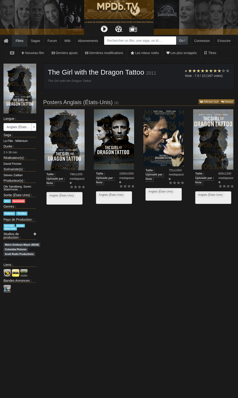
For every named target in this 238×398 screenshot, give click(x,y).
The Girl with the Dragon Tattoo (96, 72)
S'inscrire (224, 41)
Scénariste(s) (13, 169)
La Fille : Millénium (15, 141)
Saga (7, 135)
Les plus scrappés (181, 53)
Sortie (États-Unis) (16, 195)
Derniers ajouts (65, 53)
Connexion (202, 41)
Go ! (182, 40)
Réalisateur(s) (13, 158)
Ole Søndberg (12, 186)
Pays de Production (17, 219)
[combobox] (140, 40)
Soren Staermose (17, 188)
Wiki (67, 41)
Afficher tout (209, 101)
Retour (227, 101)
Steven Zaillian (13, 175)
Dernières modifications (104, 53)
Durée (7, 146)
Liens (7, 265)
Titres (210, 53)
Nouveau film (32, 53)
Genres (8, 206)
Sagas (35, 41)
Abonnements (88, 41)
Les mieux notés (145, 53)
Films (19, 41)
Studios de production (11, 235)
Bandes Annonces (16, 280)
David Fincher (12, 163)
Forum (52, 41)
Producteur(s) (13, 180)
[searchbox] (54, 201)
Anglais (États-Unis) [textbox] (18, 127)
